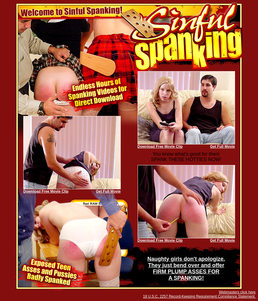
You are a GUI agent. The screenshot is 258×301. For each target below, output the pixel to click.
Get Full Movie (222, 146)
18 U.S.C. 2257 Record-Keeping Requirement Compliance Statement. (199, 296)
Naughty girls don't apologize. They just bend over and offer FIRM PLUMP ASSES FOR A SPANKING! (186, 268)
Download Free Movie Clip (160, 146)
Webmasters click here (237, 292)
